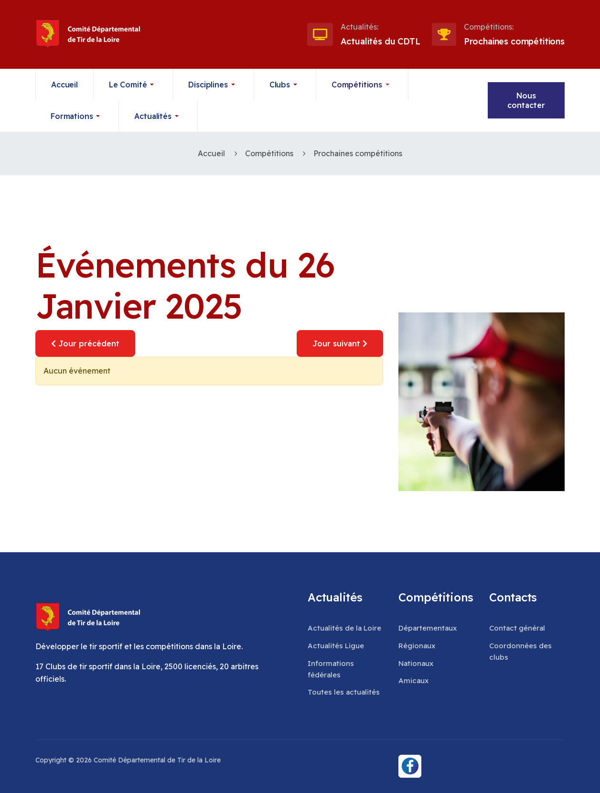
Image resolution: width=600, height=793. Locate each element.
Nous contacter (526, 100)
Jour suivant (339, 343)
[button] (133, 84)
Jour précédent (85, 343)
